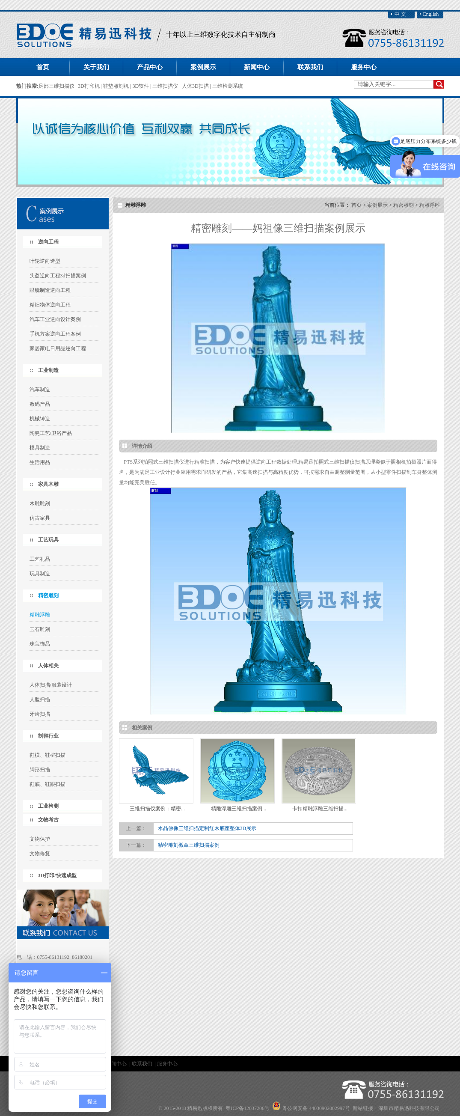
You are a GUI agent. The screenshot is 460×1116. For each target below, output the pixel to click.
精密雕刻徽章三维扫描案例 (189, 845)
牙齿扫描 (40, 714)
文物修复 (40, 854)
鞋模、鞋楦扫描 (47, 755)
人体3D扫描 (196, 86)
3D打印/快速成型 (57, 875)
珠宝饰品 (40, 644)
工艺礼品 (40, 559)
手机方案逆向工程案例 (55, 334)
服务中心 (167, 1064)
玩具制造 (40, 574)
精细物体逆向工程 (50, 305)
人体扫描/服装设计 (51, 685)
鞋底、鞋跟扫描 (47, 784)
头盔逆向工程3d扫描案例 (58, 276)
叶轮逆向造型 (45, 261)
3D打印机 (89, 86)
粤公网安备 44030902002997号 (316, 1108)
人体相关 (48, 666)
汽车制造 (40, 390)
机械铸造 (40, 419)
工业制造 (48, 370)
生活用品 (40, 462)
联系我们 (143, 1064)
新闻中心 (117, 1064)
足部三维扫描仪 (57, 86)
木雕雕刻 (40, 503)
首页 (42, 67)
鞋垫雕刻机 (116, 86)
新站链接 (363, 1108)
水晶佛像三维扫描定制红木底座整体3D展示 (207, 828)
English (431, 14)
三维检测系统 (227, 86)
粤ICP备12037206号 (248, 1108)
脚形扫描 (40, 770)
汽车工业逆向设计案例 (55, 319)
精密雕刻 (48, 595)
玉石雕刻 (40, 629)
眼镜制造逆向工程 (50, 290)
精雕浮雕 (40, 615)
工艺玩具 (48, 540)
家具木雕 (48, 484)
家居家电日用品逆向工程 (58, 348)
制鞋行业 (48, 736)
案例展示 (377, 205)
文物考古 (48, 820)
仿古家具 (40, 518)
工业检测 (48, 806)
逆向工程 (48, 242)
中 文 (400, 14)
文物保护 (40, 839)
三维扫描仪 (165, 86)
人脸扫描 (40, 699)
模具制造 (40, 448)
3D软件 (141, 86)
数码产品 (40, 404)
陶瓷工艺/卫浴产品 (51, 433)
